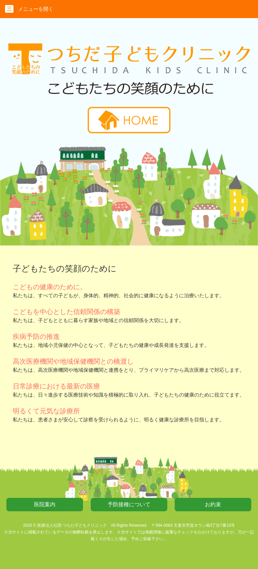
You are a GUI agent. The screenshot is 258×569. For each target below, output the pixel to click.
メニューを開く (29, 9)
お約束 (213, 504)
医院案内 (44, 504)
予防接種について (129, 504)
